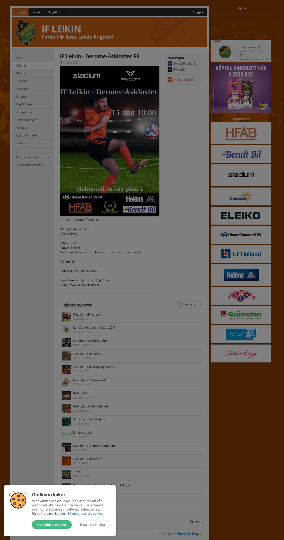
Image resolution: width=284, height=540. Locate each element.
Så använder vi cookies (84, 513)
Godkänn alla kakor (51, 525)
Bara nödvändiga (92, 525)
